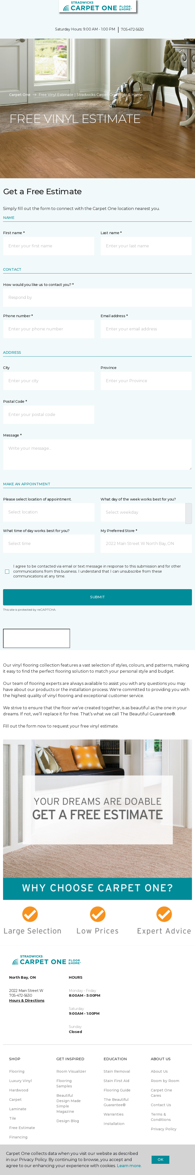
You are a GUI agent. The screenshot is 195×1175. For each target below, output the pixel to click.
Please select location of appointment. (37, 499)
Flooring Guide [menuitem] (117, 1090)
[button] (176, 10)
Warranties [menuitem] (114, 1114)
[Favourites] (182, 10)
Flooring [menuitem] (16, 1071)
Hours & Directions (26, 1000)
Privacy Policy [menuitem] (163, 1129)
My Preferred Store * (119, 531)
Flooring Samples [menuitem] (64, 1083)
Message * (12, 435)
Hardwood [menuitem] (18, 1090)
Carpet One (19, 94)
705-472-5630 (132, 29)
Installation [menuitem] (114, 1123)
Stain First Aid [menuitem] (116, 1081)
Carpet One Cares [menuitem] (161, 1093)
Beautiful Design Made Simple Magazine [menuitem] (68, 1103)
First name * (14, 233)
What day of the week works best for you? (138, 499)
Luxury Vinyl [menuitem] (20, 1081)
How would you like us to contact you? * (38, 284)
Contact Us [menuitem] (161, 1105)
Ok (160, 1159)
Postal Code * (15, 401)
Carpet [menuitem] (15, 1099)
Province (109, 367)
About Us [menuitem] (159, 1071)
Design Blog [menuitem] (67, 1121)
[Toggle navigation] (7, 10)
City (6, 367)
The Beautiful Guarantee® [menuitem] (116, 1102)
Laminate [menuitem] (17, 1109)
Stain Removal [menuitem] (117, 1071)
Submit (97, 597)
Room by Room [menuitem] (165, 1081)
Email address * (114, 316)
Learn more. (129, 1165)
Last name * (111, 233)
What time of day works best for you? (36, 531)
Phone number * (18, 316)
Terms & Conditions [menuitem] (161, 1117)
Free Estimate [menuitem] (22, 1127)
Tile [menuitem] (12, 1118)
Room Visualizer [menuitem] (71, 1071)
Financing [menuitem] (18, 1137)
